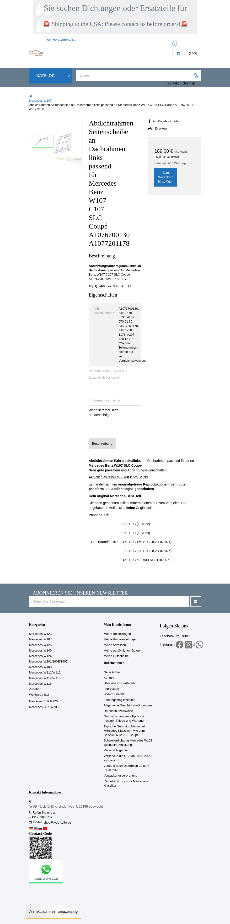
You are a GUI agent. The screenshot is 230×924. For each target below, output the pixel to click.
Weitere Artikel (39, 694)
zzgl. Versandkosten (168, 156)
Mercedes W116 (40, 683)
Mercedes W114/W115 (45, 678)
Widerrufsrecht (114, 694)
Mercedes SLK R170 (43, 701)
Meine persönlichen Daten (122, 650)
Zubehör (35, 689)
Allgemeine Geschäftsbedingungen (128, 705)
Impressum (111, 688)
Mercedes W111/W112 (45, 672)
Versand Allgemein (116, 750)
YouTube (182, 636)
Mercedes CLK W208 (44, 707)
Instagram (167, 644)
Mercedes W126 (40, 645)
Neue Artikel (112, 672)
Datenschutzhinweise (118, 711)
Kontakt (173, 83)
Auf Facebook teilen (166, 121)
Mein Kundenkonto (118, 624)
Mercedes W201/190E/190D (48, 661)
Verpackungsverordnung (120, 775)
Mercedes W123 (40, 634)
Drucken (160, 128)
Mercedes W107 (40, 639)
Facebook (167, 636)
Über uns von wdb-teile (119, 683)
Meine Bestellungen (117, 634)
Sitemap (189, 83)
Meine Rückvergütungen (120, 639)
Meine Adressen (115, 645)
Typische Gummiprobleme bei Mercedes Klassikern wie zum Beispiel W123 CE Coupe (124, 731)
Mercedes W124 (40, 656)
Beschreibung (102, 443)
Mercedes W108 (40, 667)
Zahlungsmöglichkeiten (119, 700)
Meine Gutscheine (116, 656)
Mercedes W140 (40, 650)
